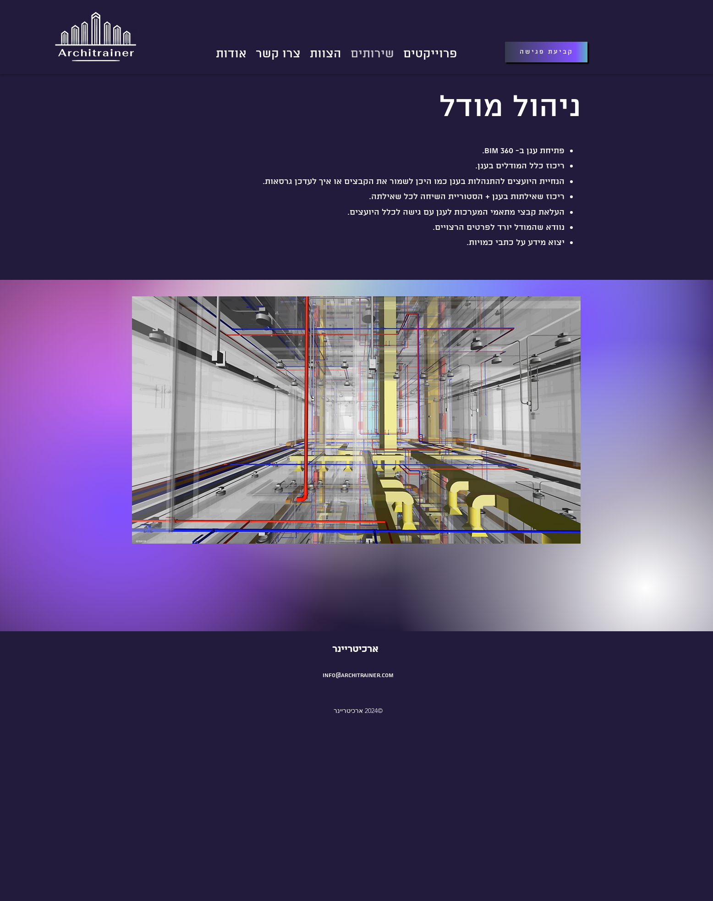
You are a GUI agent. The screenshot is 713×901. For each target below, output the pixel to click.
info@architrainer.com (358, 675)
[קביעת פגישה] (546, 52)
